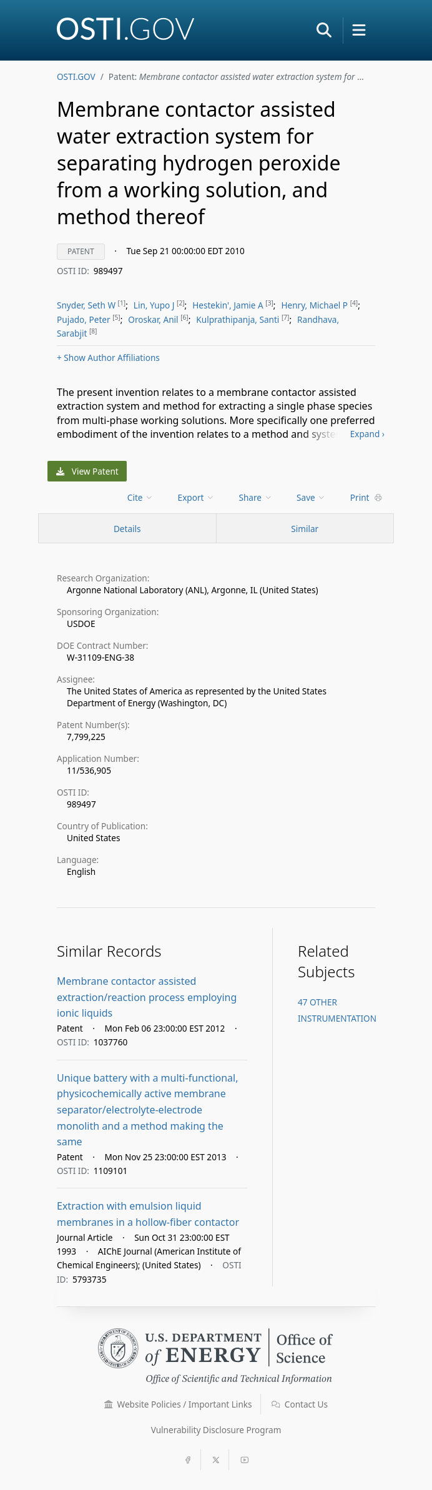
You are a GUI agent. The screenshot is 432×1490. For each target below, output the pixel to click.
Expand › (367, 434)
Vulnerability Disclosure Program (216, 1430)
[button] (324, 29)
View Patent (87, 471)
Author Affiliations (108, 357)
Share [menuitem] (256, 497)
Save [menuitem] (311, 497)
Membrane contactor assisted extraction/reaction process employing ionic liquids (147, 997)
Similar (304, 529)
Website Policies (178, 1404)
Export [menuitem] (196, 497)
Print (366, 497)
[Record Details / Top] (127, 528)
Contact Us (300, 1404)
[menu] (141, 497)
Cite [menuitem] (140, 497)
